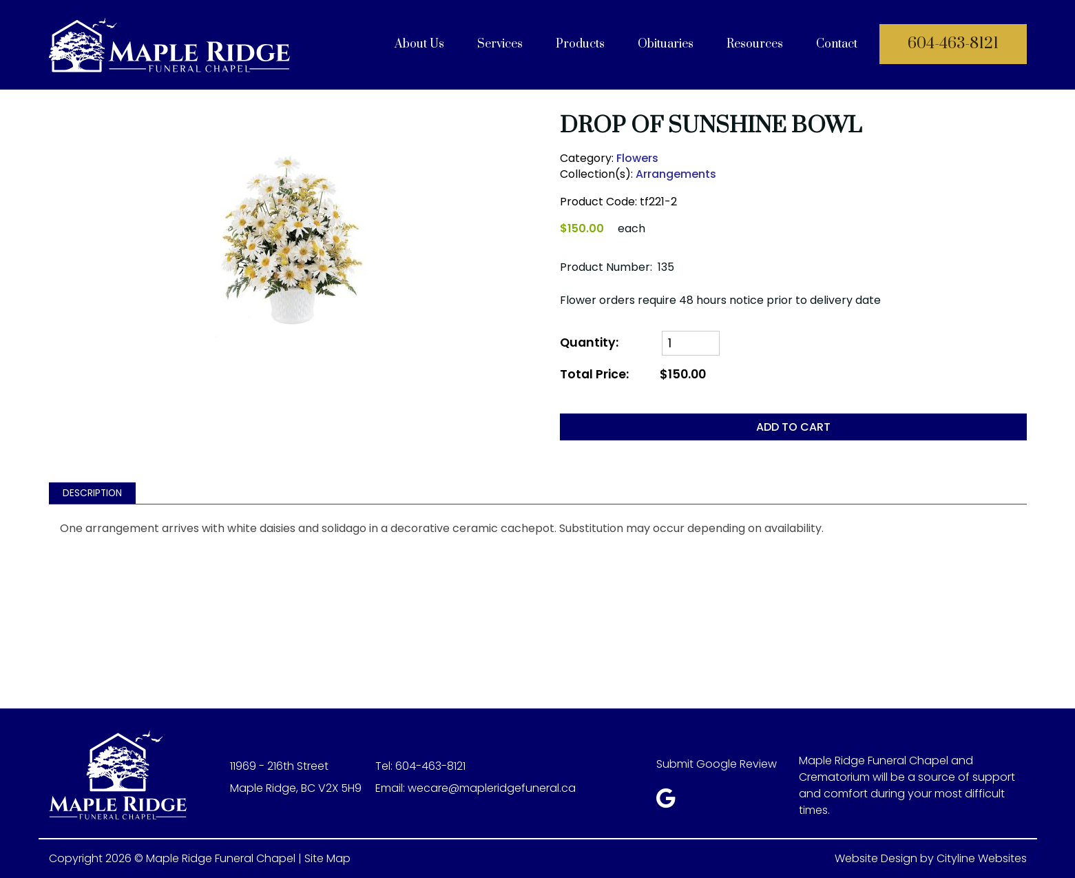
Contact (836, 44)
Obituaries (665, 44)
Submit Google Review (716, 764)
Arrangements (676, 174)
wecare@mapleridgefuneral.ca (492, 788)
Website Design (876, 858)
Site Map (327, 858)
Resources (755, 44)
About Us (419, 44)
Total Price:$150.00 (633, 374)
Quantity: (589, 343)
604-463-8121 (953, 44)
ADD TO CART (793, 427)
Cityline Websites (982, 858)
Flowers (637, 158)
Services (500, 44)
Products (580, 44)
